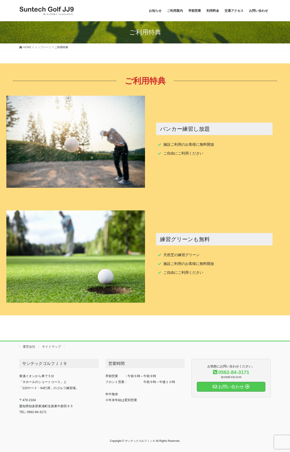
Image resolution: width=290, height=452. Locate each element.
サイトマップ (51, 346)
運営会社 (29, 346)
